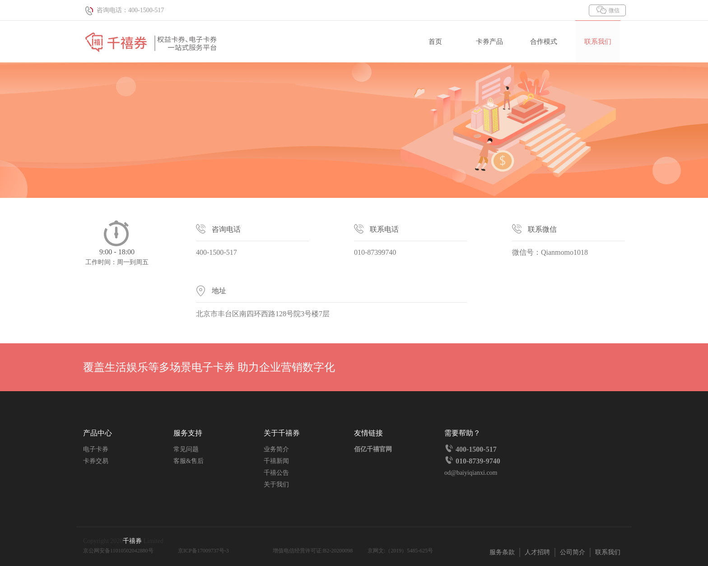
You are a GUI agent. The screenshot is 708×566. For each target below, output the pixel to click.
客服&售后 (188, 461)
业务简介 (276, 449)
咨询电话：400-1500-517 (123, 10)
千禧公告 (276, 472)
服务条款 (502, 552)
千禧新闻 (276, 461)
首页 (435, 41)
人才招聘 (537, 552)
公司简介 (572, 552)
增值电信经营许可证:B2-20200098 (313, 550)
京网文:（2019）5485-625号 (400, 550)
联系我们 (597, 41)
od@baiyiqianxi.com (470, 472)
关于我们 (276, 484)
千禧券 (133, 541)
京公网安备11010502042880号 (118, 550)
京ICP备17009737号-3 (203, 550)
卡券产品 (489, 41)
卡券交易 (95, 461)
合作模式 (543, 41)
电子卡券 (95, 449)
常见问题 (186, 449)
